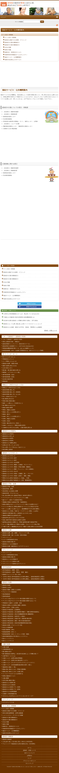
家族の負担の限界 (8, 407)
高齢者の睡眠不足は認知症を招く (12, 515)
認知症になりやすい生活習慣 (11, 462)
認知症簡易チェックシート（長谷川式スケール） (17, 343)
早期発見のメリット (8, 359)
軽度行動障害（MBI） (9, 629)
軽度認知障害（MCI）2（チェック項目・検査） (16, 634)
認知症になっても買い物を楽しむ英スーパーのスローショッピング (23, 323)
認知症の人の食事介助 (9, 682)
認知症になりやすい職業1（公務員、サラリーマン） (18, 464)
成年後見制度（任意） (9, 376)
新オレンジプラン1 (8, 638)
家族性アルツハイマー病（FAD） (12, 574)
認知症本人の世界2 (8, 440)
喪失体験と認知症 (8, 449)
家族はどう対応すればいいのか (11, 387)
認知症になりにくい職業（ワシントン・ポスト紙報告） (19, 469)
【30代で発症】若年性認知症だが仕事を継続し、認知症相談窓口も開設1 (24, 576)
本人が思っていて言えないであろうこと (14, 447)
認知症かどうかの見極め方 (10, 544)
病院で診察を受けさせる (10, 365)
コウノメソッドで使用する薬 (11, 561)
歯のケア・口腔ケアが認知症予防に (13, 500)
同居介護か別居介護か (9, 401)
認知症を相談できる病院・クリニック (15, 40)
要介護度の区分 (7, 651)
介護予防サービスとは (9, 656)
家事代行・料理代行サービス (13, 52)
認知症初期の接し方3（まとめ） (12, 394)
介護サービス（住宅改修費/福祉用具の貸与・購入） (17, 664)
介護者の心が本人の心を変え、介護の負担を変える (17, 427)
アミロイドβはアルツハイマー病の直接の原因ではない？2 (19, 600)
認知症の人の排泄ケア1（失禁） (12, 687)
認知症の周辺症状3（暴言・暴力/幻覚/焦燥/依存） (17, 620)
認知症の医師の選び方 (9, 541)
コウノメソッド (7, 537)
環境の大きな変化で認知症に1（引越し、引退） (16, 478)
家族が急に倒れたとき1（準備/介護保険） (15, 669)
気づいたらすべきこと (9, 356)
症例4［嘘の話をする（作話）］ (12, 423)
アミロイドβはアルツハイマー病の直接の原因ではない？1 (19, 598)
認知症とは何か (7, 587)
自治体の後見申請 (8, 379)
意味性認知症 (6, 596)
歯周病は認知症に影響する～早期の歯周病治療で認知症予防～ (20, 522)
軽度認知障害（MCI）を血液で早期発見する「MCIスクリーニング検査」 (24, 350)
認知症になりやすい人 (9, 455)
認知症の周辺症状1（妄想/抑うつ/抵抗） (14, 616)
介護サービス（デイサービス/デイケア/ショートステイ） (19, 662)
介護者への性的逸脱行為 (10, 693)
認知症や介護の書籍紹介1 (12, 42)
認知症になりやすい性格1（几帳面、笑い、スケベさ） (18, 473)
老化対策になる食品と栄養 (10, 491)
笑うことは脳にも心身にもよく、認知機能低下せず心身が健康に (21, 508)
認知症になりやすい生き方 (10, 471)
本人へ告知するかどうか (10, 396)
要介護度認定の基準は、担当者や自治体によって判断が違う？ (20, 653)
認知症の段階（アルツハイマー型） (13, 625)
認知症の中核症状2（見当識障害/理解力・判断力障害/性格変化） (21, 612)
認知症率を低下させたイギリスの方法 (13, 517)
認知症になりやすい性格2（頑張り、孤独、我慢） (17, 475)
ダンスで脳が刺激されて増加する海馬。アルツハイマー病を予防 (21, 524)
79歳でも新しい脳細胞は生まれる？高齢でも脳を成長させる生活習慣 (23, 526)
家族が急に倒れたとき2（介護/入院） (13, 671)
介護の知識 (6, 647)
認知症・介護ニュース (50, 330)
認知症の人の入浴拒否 (9, 684)
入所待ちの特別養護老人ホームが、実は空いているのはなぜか (21, 313)
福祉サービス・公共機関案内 (13, 57)
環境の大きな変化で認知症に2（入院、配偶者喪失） (18, 480)
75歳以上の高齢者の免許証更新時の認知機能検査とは (19, 317)
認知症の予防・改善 (8, 486)
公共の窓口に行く (8, 368)
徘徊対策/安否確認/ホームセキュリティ (16, 54)
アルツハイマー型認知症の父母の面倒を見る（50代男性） (19, 743)
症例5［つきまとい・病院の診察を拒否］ (14, 425)
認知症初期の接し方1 (9, 389)
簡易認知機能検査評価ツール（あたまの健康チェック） (19, 348)
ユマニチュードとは (8, 702)
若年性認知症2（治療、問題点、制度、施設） (16, 572)
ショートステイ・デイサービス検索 (13, 715)
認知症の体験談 (7, 739)
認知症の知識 (6, 585)
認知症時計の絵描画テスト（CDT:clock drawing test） (19, 346)
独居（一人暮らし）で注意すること (13, 403)
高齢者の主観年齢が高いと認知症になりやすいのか (17, 513)
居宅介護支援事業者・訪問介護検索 (13, 713)
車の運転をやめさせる (9, 405)
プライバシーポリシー (29, 760)
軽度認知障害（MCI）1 (9, 631)
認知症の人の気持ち (8, 434)
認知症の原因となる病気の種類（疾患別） (15, 605)
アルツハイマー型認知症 (10, 592)
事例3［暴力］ (7, 414)
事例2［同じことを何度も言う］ (12, 412)
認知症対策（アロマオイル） (11, 493)
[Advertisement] (29, 74)
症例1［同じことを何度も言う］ (12, 416)
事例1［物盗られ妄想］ (9, 409)
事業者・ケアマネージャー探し (11, 372)
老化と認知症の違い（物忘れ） (11, 341)
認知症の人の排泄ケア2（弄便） (12, 689)
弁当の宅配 (8, 47)
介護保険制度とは (8, 649)
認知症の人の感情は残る (10, 442)
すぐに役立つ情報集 (10, 37)
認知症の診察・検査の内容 (10, 363)
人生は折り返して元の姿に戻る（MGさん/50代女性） (18, 741)
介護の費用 (6, 678)
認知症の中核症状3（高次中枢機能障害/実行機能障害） (19, 614)
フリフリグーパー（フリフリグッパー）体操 (15, 497)
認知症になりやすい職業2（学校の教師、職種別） (17, 467)
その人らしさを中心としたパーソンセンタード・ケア (18, 696)
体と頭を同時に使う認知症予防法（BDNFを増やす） (18, 495)
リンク (29, 758)
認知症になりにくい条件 (10, 460)
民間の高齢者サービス (9, 676)
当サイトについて (29, 753)
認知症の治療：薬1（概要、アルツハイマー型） (16, 533)
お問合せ (29, 755)
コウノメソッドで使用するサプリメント (14, 563)
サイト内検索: (19, 21)
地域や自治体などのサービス (13, 59)
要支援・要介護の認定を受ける (11, 370)
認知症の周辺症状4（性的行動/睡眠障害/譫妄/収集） (18, 623)
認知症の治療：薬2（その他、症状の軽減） (15, 535)
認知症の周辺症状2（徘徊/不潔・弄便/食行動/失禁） (18, 618)
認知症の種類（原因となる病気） (12, 589)
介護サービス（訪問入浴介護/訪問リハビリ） (16, 660)
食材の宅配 (8, 49)
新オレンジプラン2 (8, 640)
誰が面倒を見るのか (8, 398)
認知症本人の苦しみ (8, 436)
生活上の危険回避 (8, 627)
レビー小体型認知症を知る (10, 539)
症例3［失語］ (7, 421)
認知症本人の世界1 (8, 438)
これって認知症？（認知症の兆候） (13, 339)
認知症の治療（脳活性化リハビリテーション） (16, 546)
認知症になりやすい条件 (10, 458)
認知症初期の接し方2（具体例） (12, 392)
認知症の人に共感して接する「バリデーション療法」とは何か (20, 511)
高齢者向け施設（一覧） (10, 667)
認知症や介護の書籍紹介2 (12, 45)
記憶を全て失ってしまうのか (11, 445)
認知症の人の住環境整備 (10, 691)
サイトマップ (29, 763)
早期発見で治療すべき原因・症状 (12, 603)
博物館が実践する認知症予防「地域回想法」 (15, 502)
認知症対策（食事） (8, 488)
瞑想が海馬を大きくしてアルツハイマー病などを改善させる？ (20, 504)
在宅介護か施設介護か (9, 680)
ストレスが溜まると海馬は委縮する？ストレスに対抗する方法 (20, 506)
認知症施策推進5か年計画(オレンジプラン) (15, 636)
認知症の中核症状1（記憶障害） (12, 609)
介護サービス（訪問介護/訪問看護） (13, 658)
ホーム (29, 747)
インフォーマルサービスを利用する (13, 673)
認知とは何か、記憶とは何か (11, 607)
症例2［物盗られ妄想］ (9, 418)
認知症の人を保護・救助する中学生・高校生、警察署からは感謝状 (23, 327)
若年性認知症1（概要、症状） (11, 570)
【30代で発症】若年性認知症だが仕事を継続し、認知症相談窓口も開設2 (24, 579)
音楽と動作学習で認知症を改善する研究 (14, 520)
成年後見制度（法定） (9, 374)
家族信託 (5, 381)
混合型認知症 (6, 594)
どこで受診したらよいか (10, 361)
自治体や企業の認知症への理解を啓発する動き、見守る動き (21, 320)
